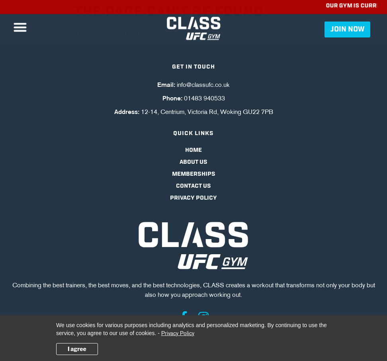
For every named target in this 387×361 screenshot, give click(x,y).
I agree (77, 348)
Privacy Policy (193, 198)
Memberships (193, 174)
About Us (193, 162)
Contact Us (193, 186)
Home (193, 150)
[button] (20, 26)
